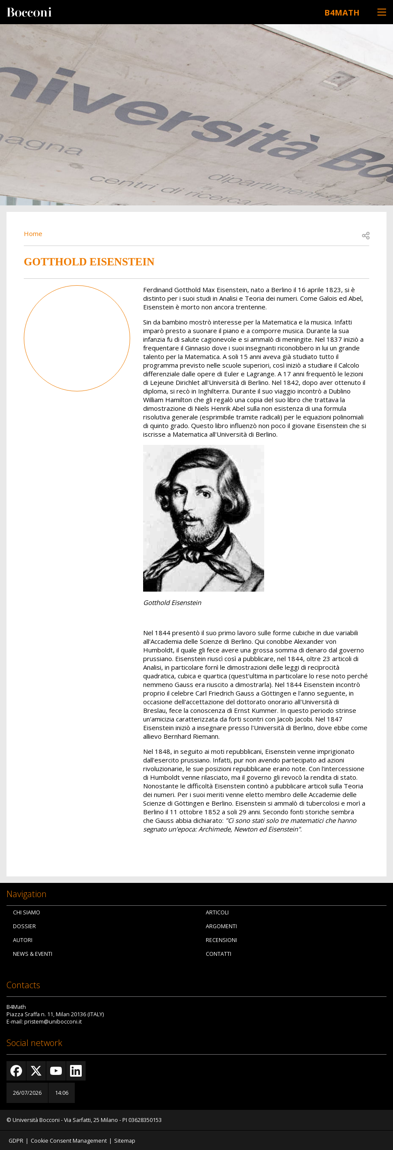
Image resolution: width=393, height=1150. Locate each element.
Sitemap (124, 1140)
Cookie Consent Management (69, 1140)
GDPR (16, 1140)
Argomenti (221, 925)
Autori (22, 939)
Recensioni (221, 939)
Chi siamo (26, 912)
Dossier (24, 925)
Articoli (217, 912)
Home (33, 232)
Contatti (218, 953)
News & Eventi (32, 953)
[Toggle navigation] (382, 12)
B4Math (336, 11)
